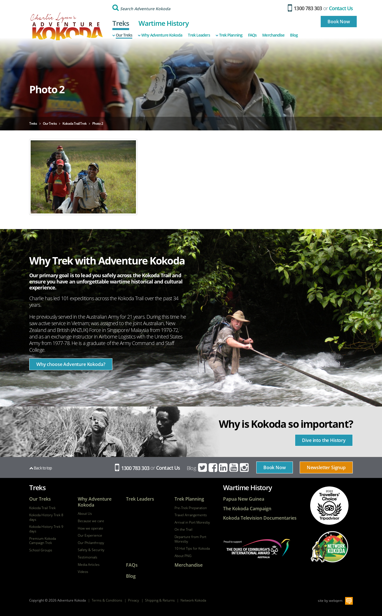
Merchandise (273, 35)
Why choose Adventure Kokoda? (70, 364)
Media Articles (89, 564)
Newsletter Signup (326, 467)
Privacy (133, 600)
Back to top (40, 468)
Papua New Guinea (243, 499)
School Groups (40, 550)
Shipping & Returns (160, 600)
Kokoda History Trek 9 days (46, 528)
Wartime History (163, 23)
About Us (85, 513)
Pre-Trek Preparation (191, 508)
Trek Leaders (199, 35)
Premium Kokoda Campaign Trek (42, 540)
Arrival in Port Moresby (192, 522)
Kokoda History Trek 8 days (46, 517)
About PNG (183, 556)
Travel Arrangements (191, 515)
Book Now (339, 21)
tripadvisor (329, 505)
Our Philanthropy (91, 543)
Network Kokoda (193, 600)
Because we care (91, 521)
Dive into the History (324, 440)
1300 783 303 (305, 8)
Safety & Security (91, 550)
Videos (83, 572)
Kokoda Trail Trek (42, 508)
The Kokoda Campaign (247, 509)
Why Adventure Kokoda (160, 35)
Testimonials (87, 557)
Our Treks (122, 35)
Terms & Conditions (107, 600)
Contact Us (341, 8)
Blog (293, 35)
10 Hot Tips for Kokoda (192, 548)
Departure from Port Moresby (190, 539)
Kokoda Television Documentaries (260, 518)
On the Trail (183, 529)
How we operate (90, 528)
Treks (120, 23)
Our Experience (90, 535)
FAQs (252, 35)
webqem (336, 600)
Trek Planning (229, 35)
